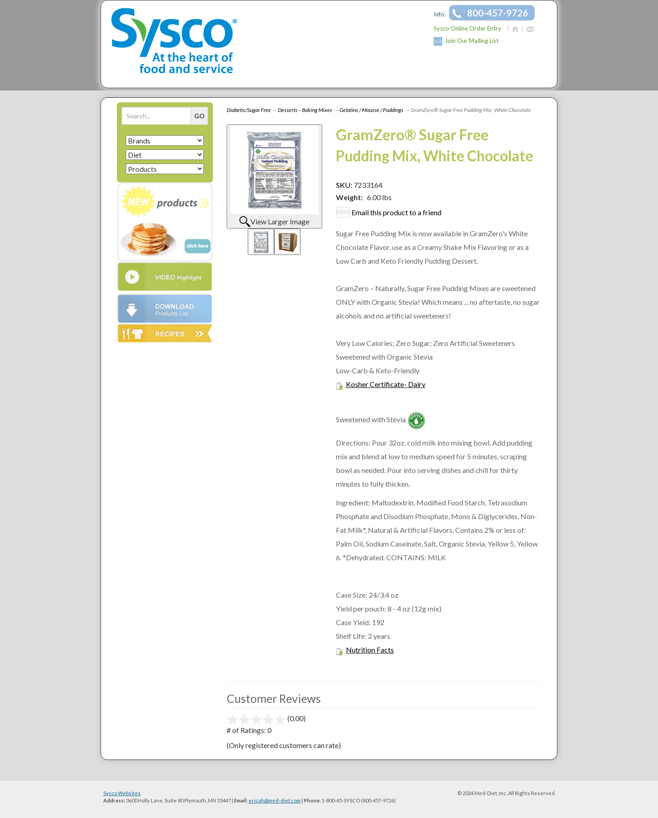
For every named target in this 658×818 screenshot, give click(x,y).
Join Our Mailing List (472, 40)
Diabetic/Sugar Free (249, 109)
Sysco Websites (122, 793)
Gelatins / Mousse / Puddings (371, 109)
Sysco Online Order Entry (467, 28)
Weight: (349, 197)
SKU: (345, 185)
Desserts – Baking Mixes (305, 109)
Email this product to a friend (396, 212)
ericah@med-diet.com (275, 800)
